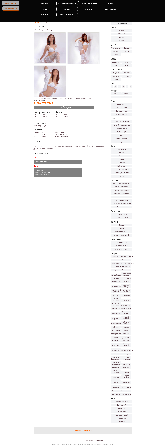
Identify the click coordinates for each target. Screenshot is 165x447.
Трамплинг (121, 162)
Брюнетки (126, 73)
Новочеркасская (116, 324)
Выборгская (116, 270)
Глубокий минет (121, 128)
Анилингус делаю (121, 142)
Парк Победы (115, 330)
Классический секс (121, 104)
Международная (126, 308)
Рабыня (121, 176)
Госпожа (121, 156)
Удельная (126, 382)
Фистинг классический (121, 235)
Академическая (116, 260)
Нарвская (115, 319)
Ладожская (126, 295)
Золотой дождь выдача (121, 173)
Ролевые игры (121, 149)
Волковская (126, 266)
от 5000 (121, 40)
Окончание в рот (121, 242)
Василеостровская (126, 263)
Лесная (126, 300)
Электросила (126, 394)
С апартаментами (89, 3)
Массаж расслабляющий (121, 183)
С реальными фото (67, 3)
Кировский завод (126, 286)
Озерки (126, 327)
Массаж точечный (121, 200)
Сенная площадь (116, 371)
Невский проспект (126, 318)
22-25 (126, 62)
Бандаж (121, 152)
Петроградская (116, 334)
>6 (131, 87)
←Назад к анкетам (83, 430)
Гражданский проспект (126, 274)
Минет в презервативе (121, 122)
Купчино (115, 295)
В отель (67, 9)
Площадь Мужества (115, 349)
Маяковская (116, 308)
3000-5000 (121, 37)
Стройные (126, 93)
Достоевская (126, 278)
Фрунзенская (126, 387)
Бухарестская (115, 263)
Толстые (126, 97)
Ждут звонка (110, 9)
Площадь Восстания (115, 344)
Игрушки (121, 225)
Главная (45, 3)
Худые (116, 93)
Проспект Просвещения (115, 363)
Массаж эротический (121, 193)
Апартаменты (115, 48)
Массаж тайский (121, 197)
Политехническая (126, 350)
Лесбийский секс (121, 114)
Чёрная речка (115, 391)
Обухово (116, 327)
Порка (121, 159)
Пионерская (126, 334)
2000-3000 (121, 34)
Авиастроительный (121, 401)
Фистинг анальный (121, 232)
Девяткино (115, 278)
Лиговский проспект (115, 304)
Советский (121, 422)
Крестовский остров (126, 291)
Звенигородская (116, 287)
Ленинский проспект (115, 299)
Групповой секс (121, 111)
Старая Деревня (126, 376)
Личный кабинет (11, 3)
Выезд (111, 3)
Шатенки (116, 76)
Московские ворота (126, 312)
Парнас (126, 330)
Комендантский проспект (116, 291)
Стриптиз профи (121, 214)
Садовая (126, 367)
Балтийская (126, 260)
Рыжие (126, 76)
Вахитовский (121, 405)
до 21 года (115, 62)
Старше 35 (126, 65)
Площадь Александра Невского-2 (126, 338)
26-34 (116, 65)
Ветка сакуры (121, 207)
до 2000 (121, 30)
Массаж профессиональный (121, 203)
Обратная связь (101, 440)
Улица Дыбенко (116, 386)
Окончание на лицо (121, 246)
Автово (115, 256)
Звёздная (126, 282)
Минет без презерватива (121, 125)
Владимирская (116, 266)
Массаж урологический (121, 190)
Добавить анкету (11, 8)
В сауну (88, 9)
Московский (122, 412)
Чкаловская (116, 394)
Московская (116, 313)
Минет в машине (121, 138)
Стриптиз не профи (121, 218)
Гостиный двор (116, 275)
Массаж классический (121, 187)
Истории (45, 15)
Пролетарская (126, 354)
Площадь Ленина (126, 344)
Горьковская (126, 270)
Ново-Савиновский (121, 415)
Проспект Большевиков (115, 358)
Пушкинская (126, 364)
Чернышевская (126, 391)
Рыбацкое (115, 367)
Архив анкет (89, 440)
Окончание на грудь (121, 249)
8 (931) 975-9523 (43, 102)
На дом (45, 9)
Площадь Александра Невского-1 (116, 338)
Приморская (116, 354)
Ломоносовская (126, 305)
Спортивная (116, 377)
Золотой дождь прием (121, 169)
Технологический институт (116, 381)
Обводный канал (126, 323)
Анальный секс (121, 107)
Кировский (121, 408)
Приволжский (121, 418)
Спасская (126, 372)
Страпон (121, 228)
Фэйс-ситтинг (121, 166)
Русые (116, 79)
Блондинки (115, 73)
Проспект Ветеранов (126, 358)
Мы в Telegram (64, 107)
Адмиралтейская (126, 256)
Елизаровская (115, 282)
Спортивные (115, 97)
